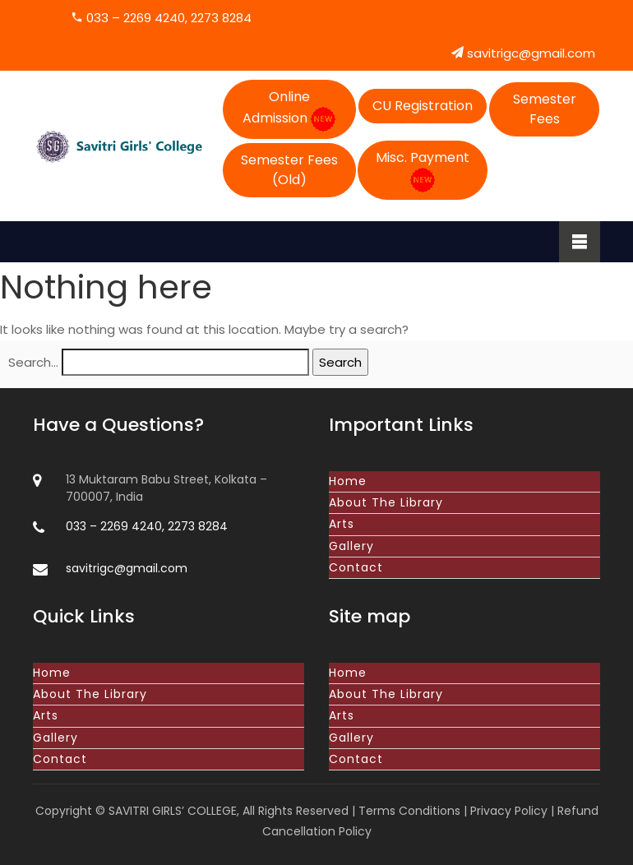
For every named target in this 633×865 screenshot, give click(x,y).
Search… (33, 362)
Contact (356, 567)
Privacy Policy (509, 811)
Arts (341, 524)
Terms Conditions (409, 811)
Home (348, 481)
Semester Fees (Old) (289, 169)
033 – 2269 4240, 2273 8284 (161, 17)
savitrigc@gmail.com (523, 53)
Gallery (351, 546)
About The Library (386, 502)
